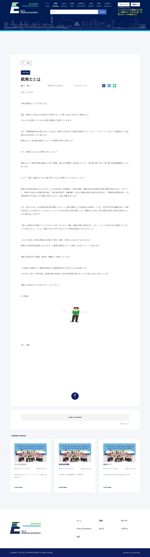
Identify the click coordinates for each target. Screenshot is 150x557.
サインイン (124, 4)
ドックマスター (20, 464)
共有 (55, 4)
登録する (135, 4)
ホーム (47, 5)
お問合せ (107, 5)
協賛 (91, 5)
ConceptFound (135, 552)
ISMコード (107, 464)
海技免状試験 (64, 464)
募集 (99, 5)
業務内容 (81, 5)
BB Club (124, 521)
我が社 (64, 5)
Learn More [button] (18, 487)
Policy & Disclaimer (84, 529)
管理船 (72, 5)
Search (102, 12)
